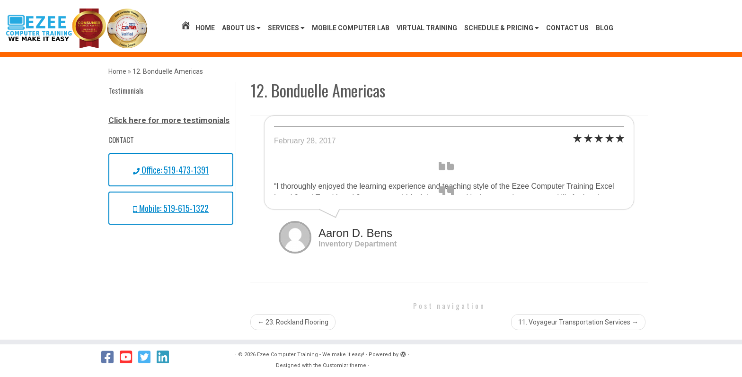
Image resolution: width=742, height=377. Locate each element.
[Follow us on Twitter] (147, 357)
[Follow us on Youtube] (129, 357)
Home (197, 28)
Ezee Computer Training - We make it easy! (310, 354)
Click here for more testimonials (169, 120)
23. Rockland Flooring (292, 322)
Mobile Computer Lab (350, 28)
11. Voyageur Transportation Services (578, 322)
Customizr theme (344, 365)
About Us (241, 28)
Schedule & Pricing (501, 28)
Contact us (567, 28)
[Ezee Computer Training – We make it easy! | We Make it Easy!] (77, 29)
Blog (604, 28)
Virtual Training (427, 28)
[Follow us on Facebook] (110, 357)
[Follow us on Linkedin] (166, 357)
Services (286, 28)
